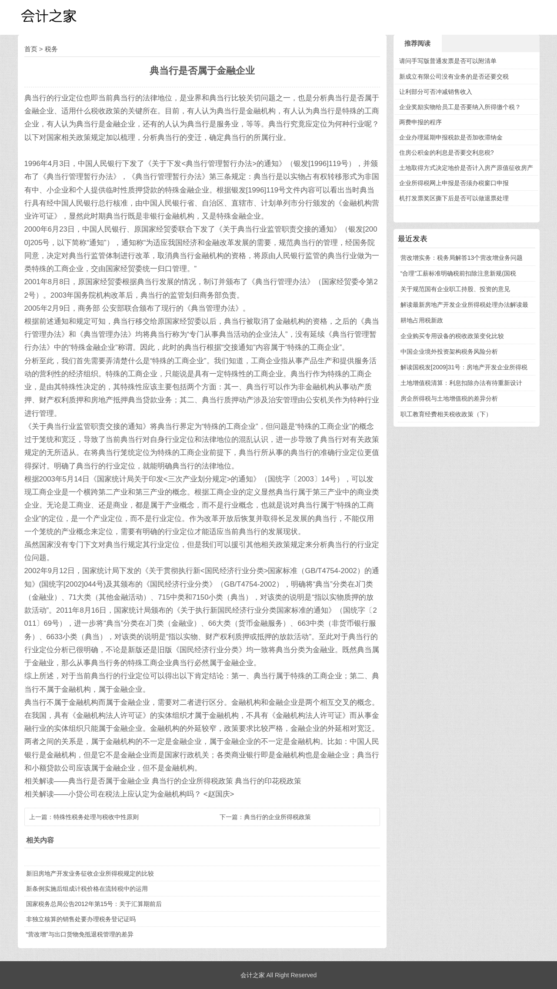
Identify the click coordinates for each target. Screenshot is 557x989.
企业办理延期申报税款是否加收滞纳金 (451, 137)
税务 (51, 49)
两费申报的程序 (420, 122)
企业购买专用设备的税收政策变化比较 (452, 335)
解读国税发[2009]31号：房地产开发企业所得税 (464, 367)
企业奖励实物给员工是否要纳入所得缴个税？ (460, 106)
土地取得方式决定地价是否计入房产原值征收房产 (466, 167)
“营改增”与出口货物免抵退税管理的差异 (79, 934)
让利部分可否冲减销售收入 (435, 91)
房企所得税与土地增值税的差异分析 (449, 398)
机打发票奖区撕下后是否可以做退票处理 (454, 198)
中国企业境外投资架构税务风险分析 (449, 351)
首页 (30, 49)
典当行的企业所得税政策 (277, 816)
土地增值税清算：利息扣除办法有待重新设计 (461, 382)
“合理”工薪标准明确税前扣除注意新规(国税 (458, 273)
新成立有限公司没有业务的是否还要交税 (454, 76)
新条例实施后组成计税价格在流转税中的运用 (87, 888)
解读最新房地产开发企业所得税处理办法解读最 (464, 304)
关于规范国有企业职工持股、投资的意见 (455, 288)
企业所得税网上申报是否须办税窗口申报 (454, 182)
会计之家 (252, 975)
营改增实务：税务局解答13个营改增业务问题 (461, 257)
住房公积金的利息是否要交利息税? (446, 152)
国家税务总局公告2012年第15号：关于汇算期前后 (94, 903)
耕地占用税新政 (421, 320)
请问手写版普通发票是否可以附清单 (448, 60)
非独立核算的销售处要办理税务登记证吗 (81, 919)
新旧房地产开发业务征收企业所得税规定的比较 (90, 873)
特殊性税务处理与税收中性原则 (96, 816)
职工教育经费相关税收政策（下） (446, 414)
